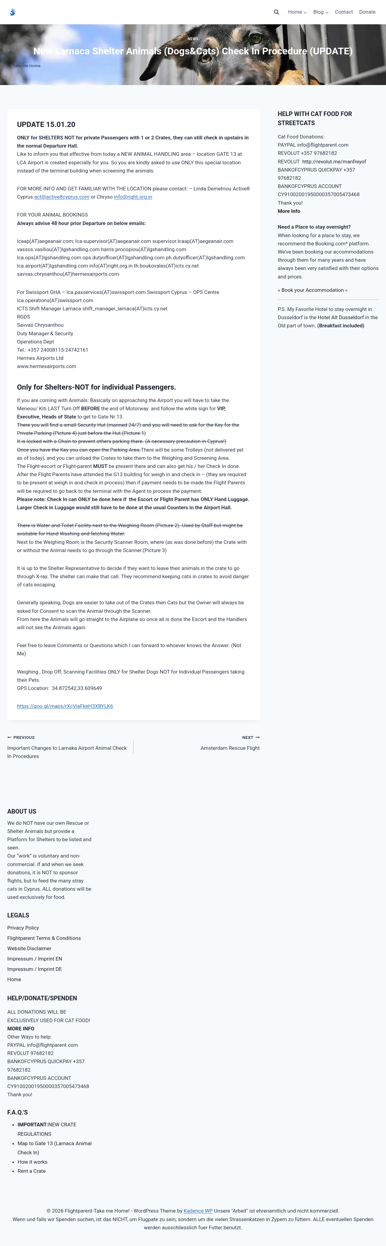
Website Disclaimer (29, 948)
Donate (367, 12)
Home (14, 979)
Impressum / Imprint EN (34, 959)
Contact (344, 12)
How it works (32, 1162)
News (193, 39)
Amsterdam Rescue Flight (199, 742)
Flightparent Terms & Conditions (44, 938)
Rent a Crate (32, 1171)
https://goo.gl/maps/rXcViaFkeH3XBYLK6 (65, 706)
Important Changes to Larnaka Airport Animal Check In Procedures (67, 746)
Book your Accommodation (312, 290)
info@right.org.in (133, 197)
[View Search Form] (276, 12)
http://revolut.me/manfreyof (334, 162)
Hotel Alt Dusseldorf (341, 317)
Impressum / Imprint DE (34, 969)
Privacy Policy (23, 928)
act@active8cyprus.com (62, 197)
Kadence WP (198, 1211)
